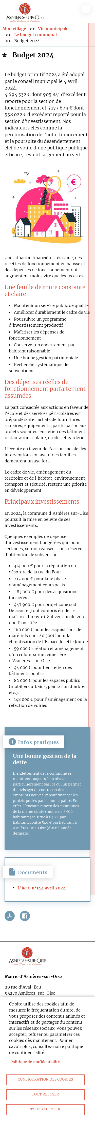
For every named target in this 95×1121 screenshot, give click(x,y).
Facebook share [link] (25, 916)
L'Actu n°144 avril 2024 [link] (41, 887)
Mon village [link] (14, 28)
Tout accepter (45, 1109)
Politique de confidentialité (35, 1062)
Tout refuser (45, 1094)
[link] (25, 11)
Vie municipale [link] (53, 28)
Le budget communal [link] (35, 34)
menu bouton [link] (86, 9)
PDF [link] (10, 916)
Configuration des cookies (45, 1079)
